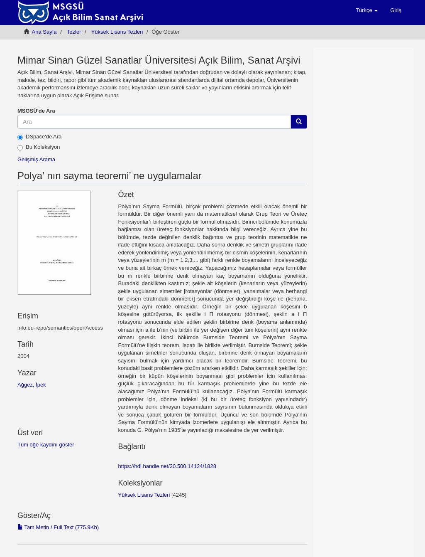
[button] (366, 10)
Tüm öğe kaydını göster (45, 444)
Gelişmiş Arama (36, 159)
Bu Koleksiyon (38, 147)
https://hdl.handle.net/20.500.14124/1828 (167, 466)
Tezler (74, 32)
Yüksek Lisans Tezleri (117, 32)
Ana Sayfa (44, 32)
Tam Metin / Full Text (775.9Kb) (58, 527)
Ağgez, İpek (31, 385)
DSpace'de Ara (39, 136)
